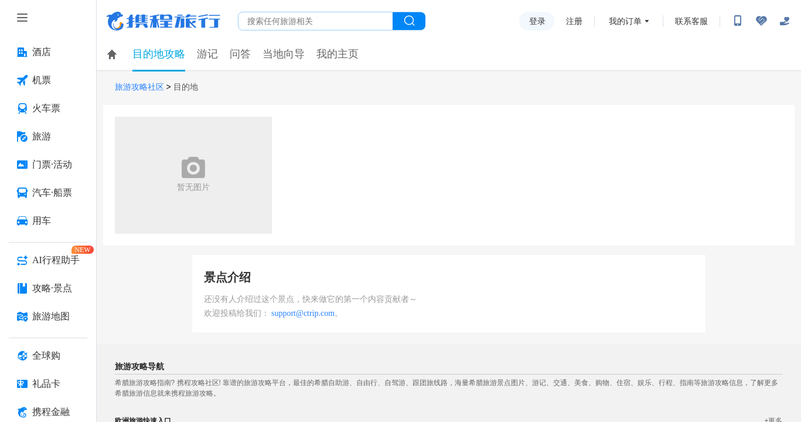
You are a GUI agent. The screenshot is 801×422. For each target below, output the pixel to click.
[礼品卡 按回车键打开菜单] (48, 384)
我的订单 (625, 21)
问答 (240, 54)
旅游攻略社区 (139, 87)
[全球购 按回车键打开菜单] (48, 355)
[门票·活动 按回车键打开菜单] (48, 164)
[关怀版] (784, 21)
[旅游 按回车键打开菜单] (48, 136)
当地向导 (284, 54)
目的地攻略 (158, 54)
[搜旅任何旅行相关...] (315, 21)
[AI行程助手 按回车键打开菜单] (48, 260)
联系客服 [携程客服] (691, 21)
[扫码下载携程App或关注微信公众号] (738, 21)
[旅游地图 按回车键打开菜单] (48, 316)
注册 (574, 21)
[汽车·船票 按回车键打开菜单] (48, 193)
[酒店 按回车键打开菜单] (48, 52)
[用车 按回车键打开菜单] (48, 221)
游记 (207, 54)
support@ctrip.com (303, 313)
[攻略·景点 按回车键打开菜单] (48, 288)
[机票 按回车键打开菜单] (48, 80)
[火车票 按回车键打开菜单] (48, 108)
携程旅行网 (163, 21)
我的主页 (337, 54)
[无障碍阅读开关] (761, 21)
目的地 (185, 87)
